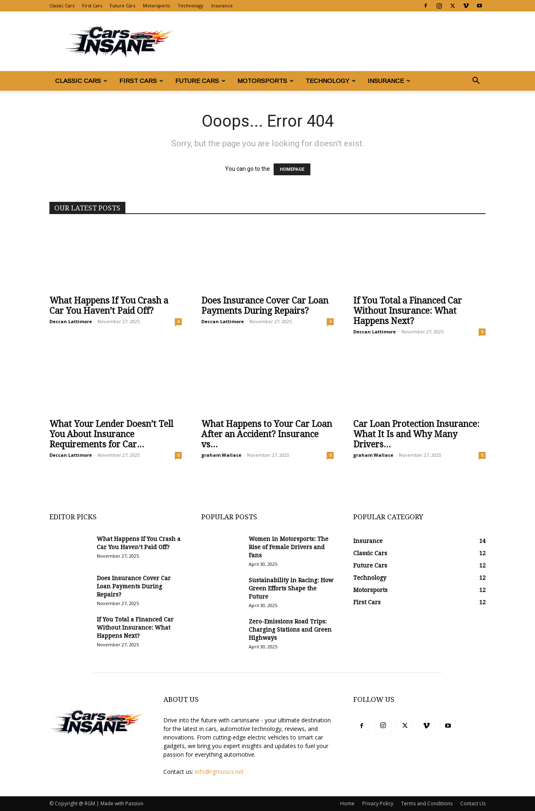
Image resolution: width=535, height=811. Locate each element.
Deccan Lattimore (70, 321)
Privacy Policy (377, 803)
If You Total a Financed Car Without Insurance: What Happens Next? (407, 310)
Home (347, 803)
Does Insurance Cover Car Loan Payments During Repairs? (264, 305)
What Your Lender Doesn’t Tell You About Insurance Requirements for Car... (111, 434)
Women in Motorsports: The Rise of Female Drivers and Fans (288, 547)
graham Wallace (221, 455)
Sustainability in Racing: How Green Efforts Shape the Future (291, 588)
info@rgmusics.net (219, 771)
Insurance (222, 5)
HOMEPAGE (292, 169)
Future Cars (122, 5)
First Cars (92, 5)
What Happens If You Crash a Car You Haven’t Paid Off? (108, 305)
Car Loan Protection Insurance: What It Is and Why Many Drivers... (416, 434)
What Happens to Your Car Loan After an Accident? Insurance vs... (266, 434)
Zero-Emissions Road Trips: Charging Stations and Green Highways (290, 629)
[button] (476, 81)
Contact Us (473, 803)
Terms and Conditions (427, 803)
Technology (190, 5)
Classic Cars (61, 5)
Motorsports (156, 5)
